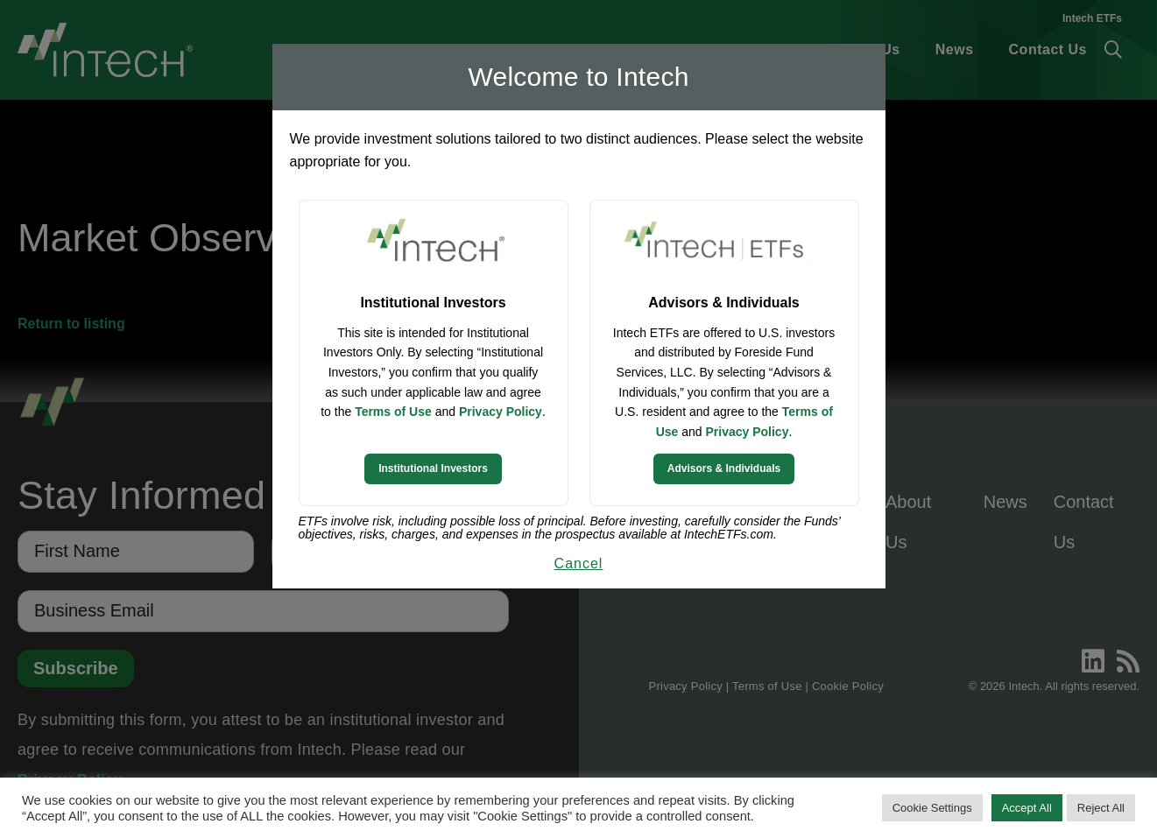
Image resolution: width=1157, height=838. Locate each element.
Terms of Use (393, 412)
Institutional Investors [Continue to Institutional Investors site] (433, 468)
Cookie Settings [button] (932, 807)
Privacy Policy (500, 412)
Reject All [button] (1101, 807)
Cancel (578, 563)
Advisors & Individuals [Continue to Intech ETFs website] (723, 468)
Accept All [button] (1027, 807)
